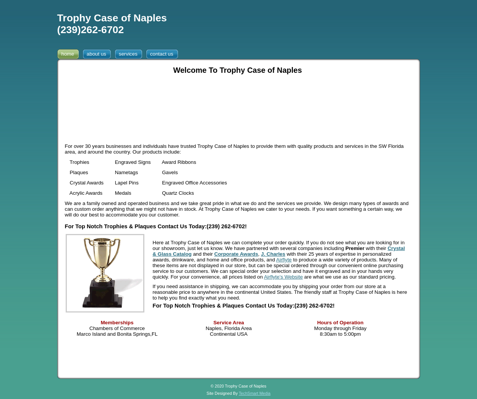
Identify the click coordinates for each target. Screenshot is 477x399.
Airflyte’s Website (283, 277)
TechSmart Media (254, 393)
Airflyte (284, 260)
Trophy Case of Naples (112, 18)
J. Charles (273, 254)
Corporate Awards (236, 254)
